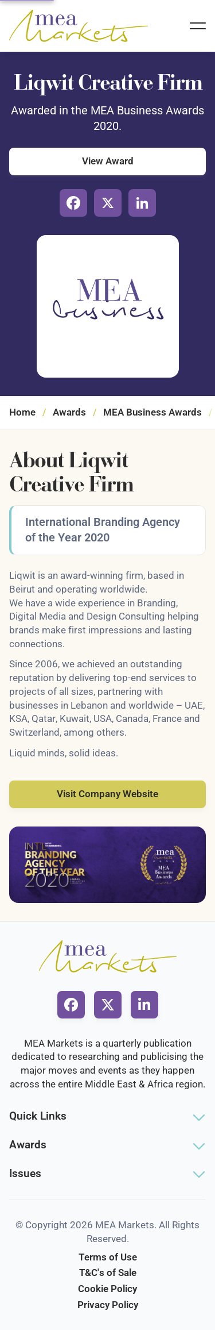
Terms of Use (108, 1257)
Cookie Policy (107, 1288)
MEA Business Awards (152, 412)
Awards (69, 412)
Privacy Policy (107, 1304)
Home (22, 412)
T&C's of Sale (107, 1272)
